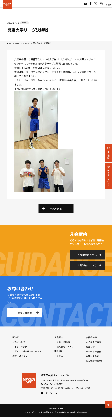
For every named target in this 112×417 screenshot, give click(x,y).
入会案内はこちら (87, 255)
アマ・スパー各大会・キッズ (28, 351)
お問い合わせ (25, 313)
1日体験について (87, 266)
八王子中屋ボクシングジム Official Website (7, 4)
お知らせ (90, 346)
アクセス (58, 355)
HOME (15, 337)
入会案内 (58, 337)
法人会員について (65, 346)
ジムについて (19, 342)
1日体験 (108, 153)
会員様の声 (91, 337)
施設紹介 (58, 351)
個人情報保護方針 (94, 361)
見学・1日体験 (63, 342)
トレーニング (21, 346)
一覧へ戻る (56, 208)
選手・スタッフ (20, 355)
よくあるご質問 (93, 342)
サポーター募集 (93, 351)
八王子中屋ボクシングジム (29, 383)
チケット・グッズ (108, 176)
